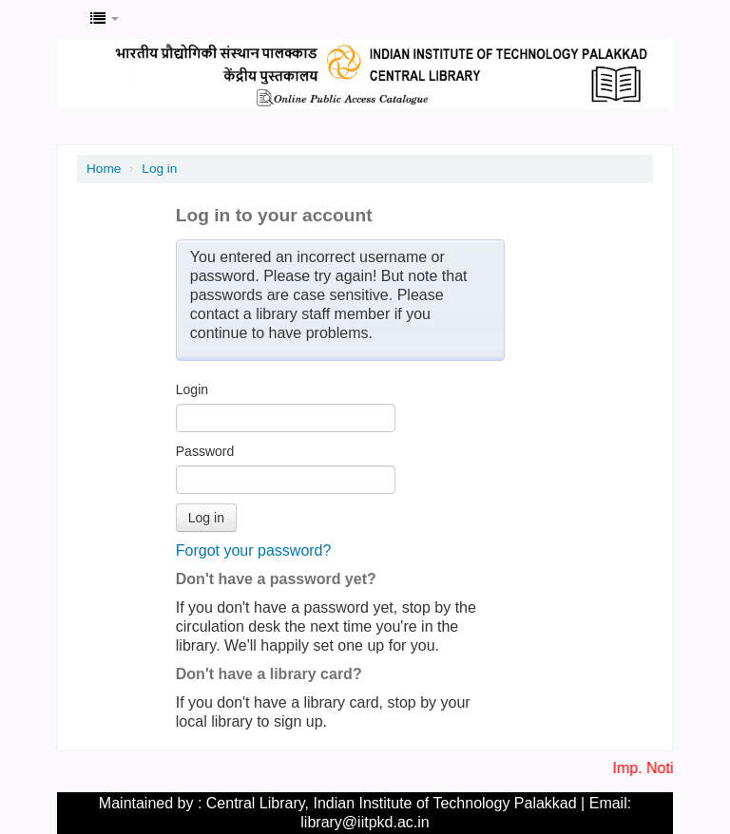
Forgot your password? (254, 550)
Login (192, 389)
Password (205, 451)
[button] (104, 19)
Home (103, 168)
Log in (159, 168)
